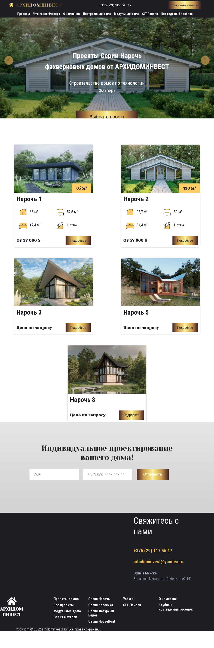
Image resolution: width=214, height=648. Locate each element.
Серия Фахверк (65, 617)
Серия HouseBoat (101, 621)
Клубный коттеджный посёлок (176, 607)
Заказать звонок (184, 5)
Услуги (128, 599)
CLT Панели (150, 14)
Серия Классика (100, 605)
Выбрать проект (107, 117)
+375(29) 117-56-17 (115, 5)
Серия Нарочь (99, 599)
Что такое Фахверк (46, 14)
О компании (71, 14)
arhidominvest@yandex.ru (158, 562)
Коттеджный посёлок (177, 14)
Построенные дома (97, 14)
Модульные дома (126, 14)
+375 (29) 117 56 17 (153, 550)
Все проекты (64, 605)
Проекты (23, 14)
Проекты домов (66, 599)
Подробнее (78, 240)
